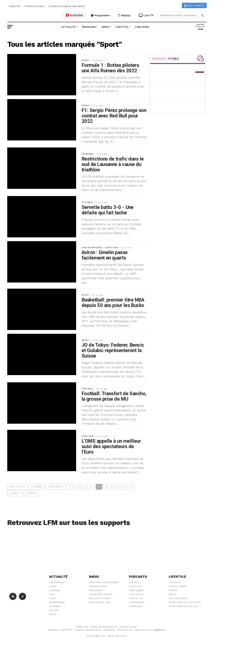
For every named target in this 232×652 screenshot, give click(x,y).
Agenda (173, 590)
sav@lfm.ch (159, 630)
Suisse (53, 598)
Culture (53, 610)
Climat (53, 586)
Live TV (146, 15)
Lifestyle (122, 26)
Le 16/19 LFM (135, 598)
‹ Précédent (55, 486)
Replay (124, 15)
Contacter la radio (100, 594)
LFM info (134, 582)
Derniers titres (98, 586)
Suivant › (15, 493)
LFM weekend (136, 602)
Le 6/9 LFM (135, 586)
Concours (142, 26)
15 (130, 486)
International (57, 602)
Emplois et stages (100, 598)
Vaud (52, 594)
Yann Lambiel (136, 590)
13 (114, 486)
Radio (105, 26)
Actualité (68, 26)
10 (91, 486)
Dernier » (32, 493)
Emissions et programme (103, 582)
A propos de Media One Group (67, 6)
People (173, 594)
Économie (54, 606)
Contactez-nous (35, 6)
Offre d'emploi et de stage (185, 602)
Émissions (89, 26)
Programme (100, 15)
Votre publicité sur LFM (183, 606)
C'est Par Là (136, 594)
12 (106, 486)
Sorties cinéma (178, 586)
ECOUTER (74, 15)
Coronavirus (56, 582)
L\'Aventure (135, 606)
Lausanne (54, 590)
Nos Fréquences (178, 598)
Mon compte (194, 5)
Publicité (14, 6)
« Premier (36, 486)
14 (122, 486)
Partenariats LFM (99, 602)
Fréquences (96, 590)
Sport (52, 614)
